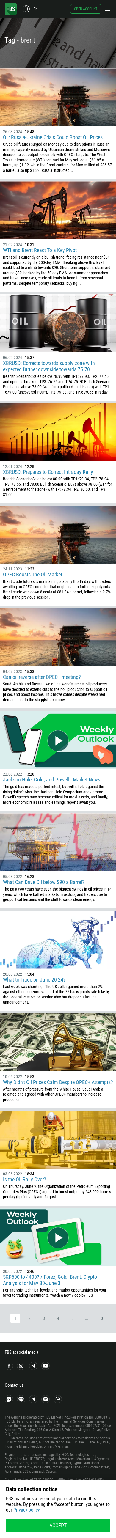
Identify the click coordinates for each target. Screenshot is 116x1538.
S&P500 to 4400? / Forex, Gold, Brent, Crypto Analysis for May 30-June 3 (50, 1280)
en (35, 9)
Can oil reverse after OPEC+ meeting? (42, 677)
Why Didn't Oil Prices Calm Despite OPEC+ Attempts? (58, 1082)
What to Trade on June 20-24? (34, 979)
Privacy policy (26, 1510)
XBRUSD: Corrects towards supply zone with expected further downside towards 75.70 (49, 366)
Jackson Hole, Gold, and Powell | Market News (51, 779)
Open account (85, 9)
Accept (58, 1525)
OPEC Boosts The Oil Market (32, 574)
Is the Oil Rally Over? (24, 1179)
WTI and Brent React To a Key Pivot (40, 250)
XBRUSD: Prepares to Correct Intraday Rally (48, 472)
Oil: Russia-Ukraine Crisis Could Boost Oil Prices (53, 137)
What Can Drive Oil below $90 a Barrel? (43, 882)
